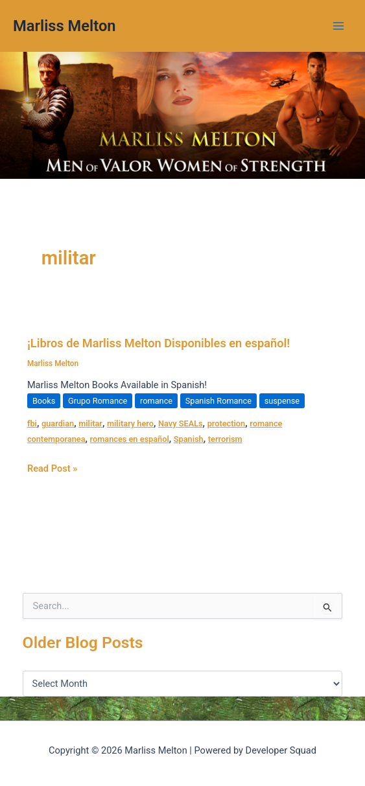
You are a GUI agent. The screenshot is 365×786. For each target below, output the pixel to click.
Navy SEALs (180, 423)
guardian (57, 423)
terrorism (225, 439)
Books (44, 401)
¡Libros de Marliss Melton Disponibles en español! (158, 343)
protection (226, 423)
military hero (130, 423)
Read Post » (52, 467)
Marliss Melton (64, 26)
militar (90, 423)
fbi (32, 423)
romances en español (129, 439)
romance (156, 401)
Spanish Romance (218, 401)
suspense (282, 401)
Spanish (189, 439)
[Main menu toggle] (338, 26)
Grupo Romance (97, 401)
